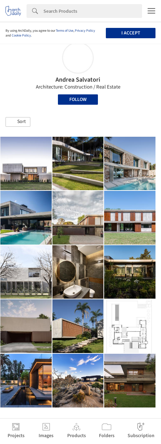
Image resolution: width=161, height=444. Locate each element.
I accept (130, 33)
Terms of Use (64, 30)
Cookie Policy (21, 35)
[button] (18, 122)
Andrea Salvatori (78, 79)
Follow (78, 99)
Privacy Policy (85, 30)
